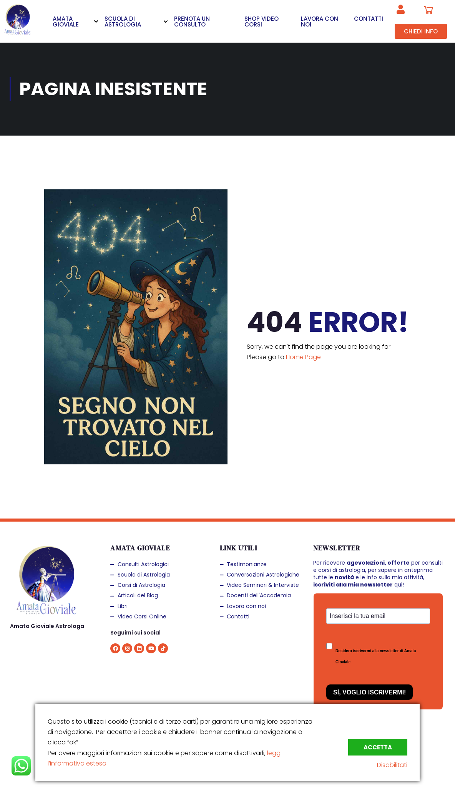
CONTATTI (368, 19)
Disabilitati (392, 764)
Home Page (303, 357)
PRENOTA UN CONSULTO (192, 21)
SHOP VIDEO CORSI (261, 21)
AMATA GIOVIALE (66, 21)
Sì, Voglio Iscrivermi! (369, 692)
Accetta (378, 747)
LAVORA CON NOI (319, 21)
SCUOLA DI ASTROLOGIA (123, 21)
